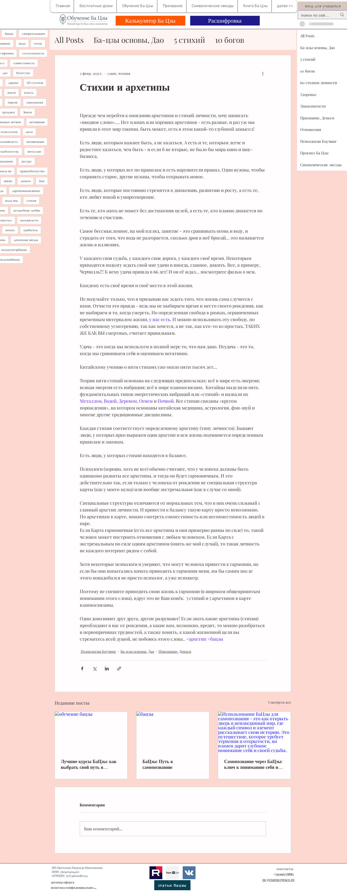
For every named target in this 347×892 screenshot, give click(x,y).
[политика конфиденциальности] (74, 887)
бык (42, 181)
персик (13, 102)
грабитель (30, 230)
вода (22, 43)
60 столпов (35, 83)
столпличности (33, 53)
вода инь (11, 200)
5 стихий (189, 40)
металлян (34, 151)
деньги (25, 181)
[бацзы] (172, 732)
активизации (35, 142)
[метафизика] (172, 872)
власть (28, 92)
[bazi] (189, 872)
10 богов (229, 40)
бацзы (9, 34)
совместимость (24, 63)
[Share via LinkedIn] (106, 668)
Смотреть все (279, 702)
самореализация (33, 34)
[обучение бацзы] (91, 732)
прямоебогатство (32, 171)
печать (10, 230)
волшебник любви (27, 210)
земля (11, 92)
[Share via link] (119, 668)
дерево (13, 83)
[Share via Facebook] (82, 668)
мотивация (37, 122)
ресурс (27, 161)
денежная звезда (26, 240)
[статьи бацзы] (172, 885)
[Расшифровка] (225, 21)
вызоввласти (29, 220)
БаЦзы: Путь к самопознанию (157, 764)
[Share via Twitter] (94, 668)
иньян (8, 181)
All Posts (69, 40)
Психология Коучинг (98, 651)
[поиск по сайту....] (315, 15)
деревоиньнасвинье (26, 191)
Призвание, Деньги (175, 651)
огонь (38, 43)
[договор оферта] (79, 882)
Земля (27, 112)
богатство (23, 73)
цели (29, 132)
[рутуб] (155, 872)
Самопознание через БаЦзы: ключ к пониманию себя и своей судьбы (253, 764)
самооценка (34, 102)
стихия (31, 200)
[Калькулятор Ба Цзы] (150, 21)
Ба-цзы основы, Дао (129, 40)
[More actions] (263, 73)
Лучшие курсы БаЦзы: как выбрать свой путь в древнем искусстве (89, 764)
